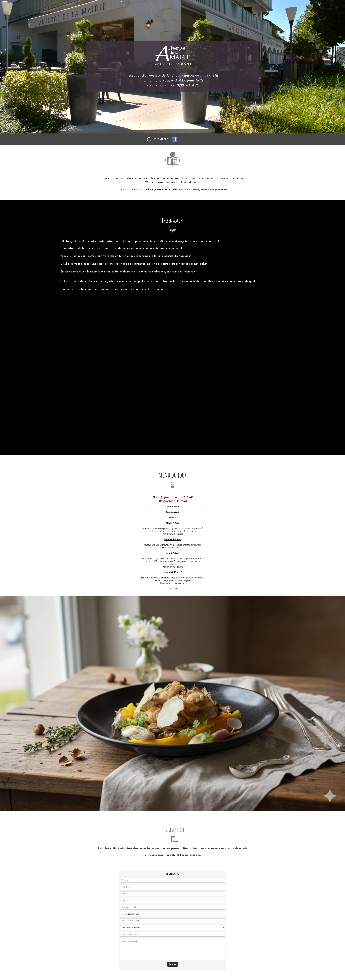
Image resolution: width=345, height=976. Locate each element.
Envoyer (172, 964)
